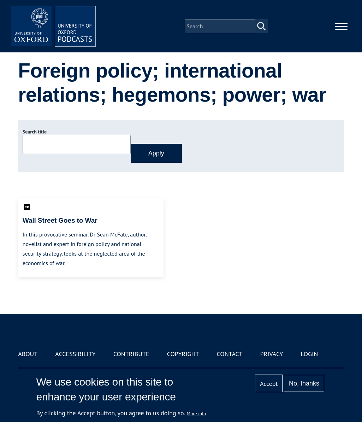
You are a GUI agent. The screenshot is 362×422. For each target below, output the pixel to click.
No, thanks (304, 383)
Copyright (183, 354)
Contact (230, 354)
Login (309, 354)
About (27, 354)
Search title (35, 132)
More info (196, 413)
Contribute (131, 354)
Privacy (271, 354)
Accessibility (75, 354)
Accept (269, 384)
